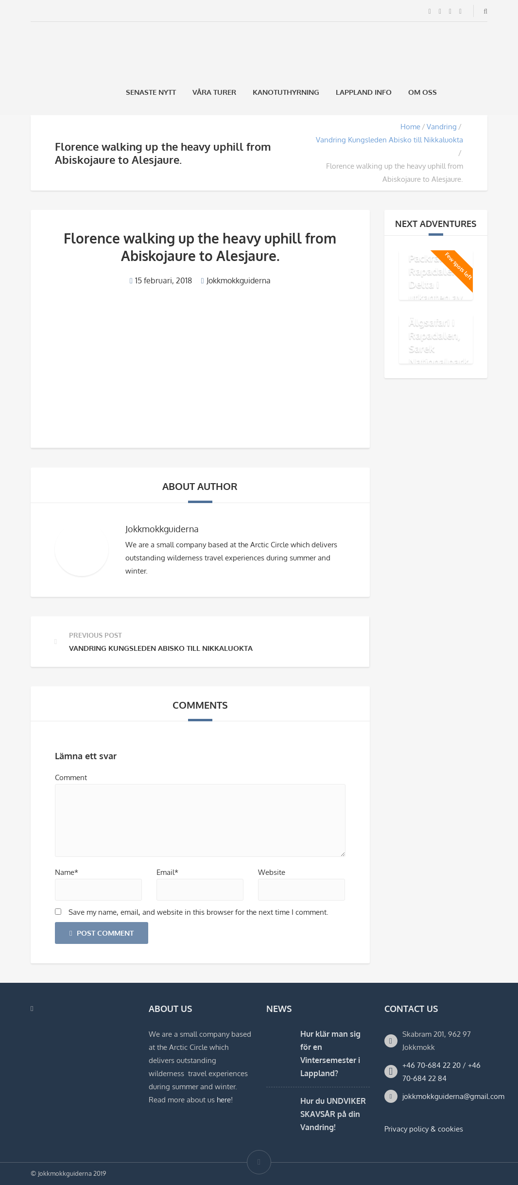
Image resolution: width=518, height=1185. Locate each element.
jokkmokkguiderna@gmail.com (453, 1096)
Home (410, 126)
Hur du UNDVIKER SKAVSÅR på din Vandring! (333, 1114)
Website (271, 872)
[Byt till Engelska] (483, 92)
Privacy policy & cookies (423, 1128)
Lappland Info (364, 92)
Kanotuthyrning (286, 92)
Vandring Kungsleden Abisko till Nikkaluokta (389, 139)
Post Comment (101, 933)
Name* (66, 872)
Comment (71, 777)
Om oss (422, 92)
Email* (167, 872)
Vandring (442, 126)
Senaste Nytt (151, 92)
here (224, 1099)
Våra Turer (214, 92)
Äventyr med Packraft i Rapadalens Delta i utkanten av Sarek (438, 277)
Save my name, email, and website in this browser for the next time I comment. (198, 912)
